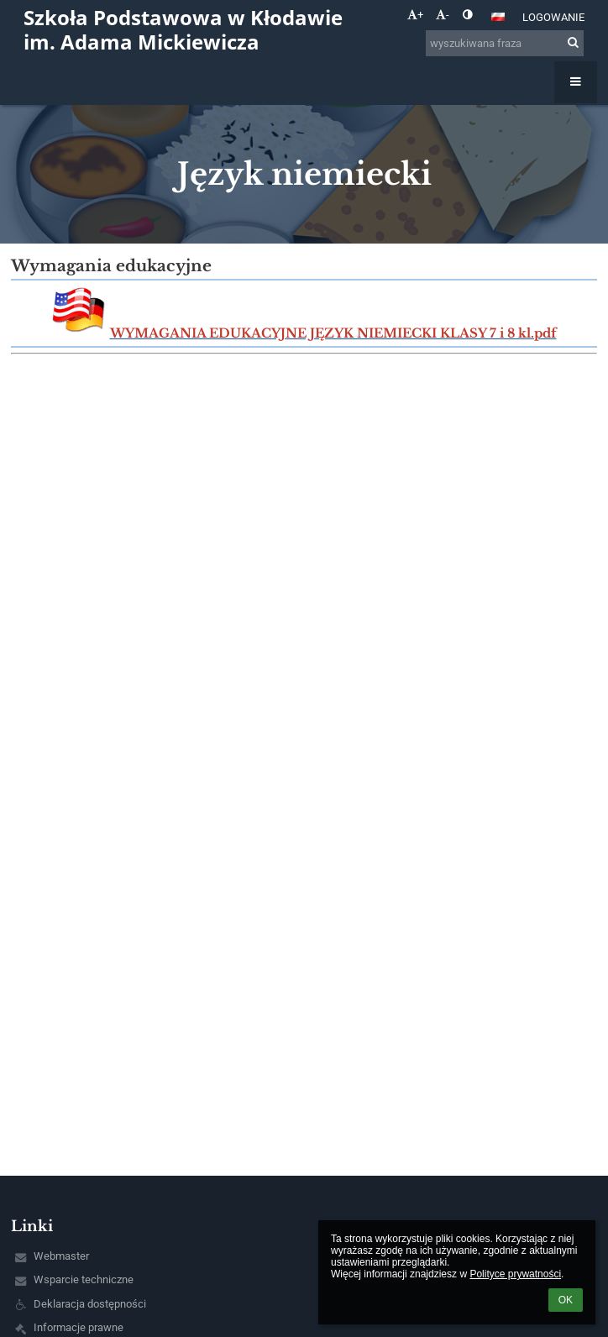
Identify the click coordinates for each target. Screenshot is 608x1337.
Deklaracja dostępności (90, 1304)
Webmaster (61, 1256)
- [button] (442, 14)
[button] (498, 17)
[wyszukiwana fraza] (504, 43)
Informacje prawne (78, 1327)
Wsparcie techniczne (84, 1279)
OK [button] (565, 1300)
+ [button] (415, 14)
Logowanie (553, 17)
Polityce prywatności (515, 1274)
